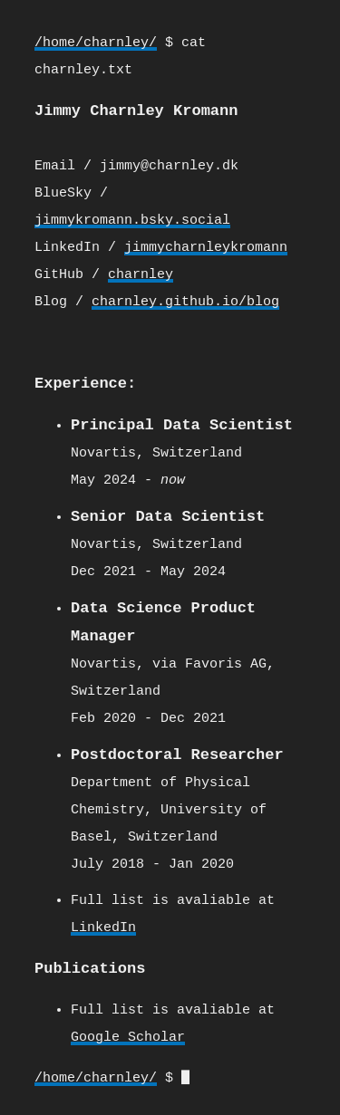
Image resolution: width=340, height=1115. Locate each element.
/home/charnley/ (95, 43)
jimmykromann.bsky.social (132, 220)
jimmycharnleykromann (205, 247)
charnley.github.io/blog (185, 302)
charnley (140, 274)
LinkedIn (103, 922)
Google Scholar (128, 1031)
